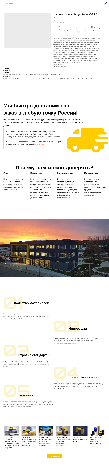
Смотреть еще (8, 3)
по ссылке (41, 144)
